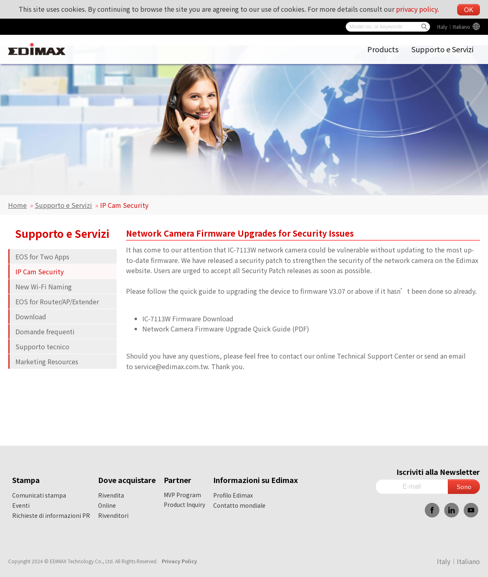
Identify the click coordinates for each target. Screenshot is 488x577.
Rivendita (111, 495)
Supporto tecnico (42, 346)
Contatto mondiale (239, 505)
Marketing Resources (46, 361)
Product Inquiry (184, 504)
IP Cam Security (39, 271)
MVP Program (182, 495)
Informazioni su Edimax (255, 479)
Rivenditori (113, 515)
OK (468, 9)
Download (30, 316)
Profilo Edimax (233, 495)
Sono (463, 486)
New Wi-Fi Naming (43, 286)
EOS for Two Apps (42, 256)
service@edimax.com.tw (171, 366)
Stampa (26, 479)
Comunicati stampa (39, 495)
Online (107, 505)
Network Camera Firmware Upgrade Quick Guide (216, 328)
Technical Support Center (376, 356)
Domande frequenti (45, 331)
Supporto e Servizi (442, 49)
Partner (177, 479)
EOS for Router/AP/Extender (57, 301)
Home (17, 205)
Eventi (21, 505)
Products (382, 49)
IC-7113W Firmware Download (187, 318)
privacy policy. (417, 9)
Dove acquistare (127, 479)
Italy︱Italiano (453, 26)
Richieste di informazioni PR (51, 515)
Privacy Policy (179, 561)
